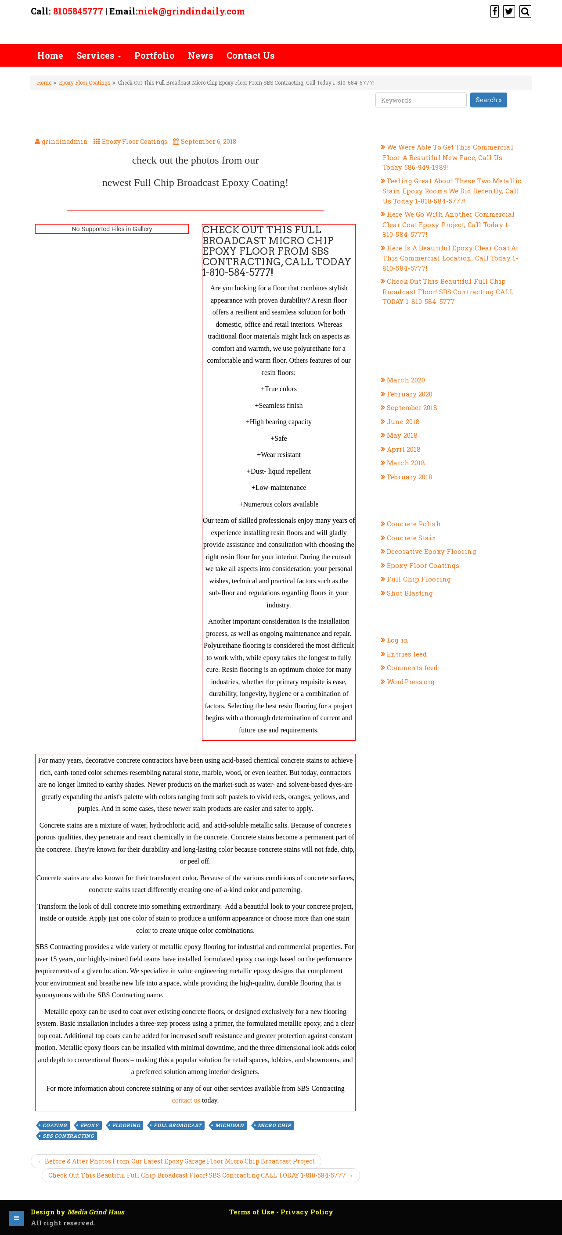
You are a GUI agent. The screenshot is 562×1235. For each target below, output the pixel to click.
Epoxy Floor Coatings (84, 82)
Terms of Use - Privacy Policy (281, 1211)
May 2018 (402, 435)
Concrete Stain (411, 537)
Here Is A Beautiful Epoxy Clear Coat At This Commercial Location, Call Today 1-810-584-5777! (450, 257)
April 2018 (404, 449)
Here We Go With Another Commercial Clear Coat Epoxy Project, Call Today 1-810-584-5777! (448, 224)
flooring (126, 1125)
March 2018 (406, 462)
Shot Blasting (410, 593)
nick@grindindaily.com (191, 11)
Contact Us (251, 55)
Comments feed (412, 667)
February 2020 (409, 393)
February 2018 (409, 476)
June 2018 (403, 421)
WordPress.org (411, 681)
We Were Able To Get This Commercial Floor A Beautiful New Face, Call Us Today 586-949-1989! (447, 157)
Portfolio (154, 55)
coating (55, 1125)
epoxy (89, 1125)
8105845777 (78, 11)
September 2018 (412, 407)
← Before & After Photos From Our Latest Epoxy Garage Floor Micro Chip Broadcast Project (176, 1161)
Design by (77, 1211)
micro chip (274, 1125)
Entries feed (407, 654)
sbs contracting (68, 1135)
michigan (229, 1125)
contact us (186, 1100)
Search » (488, 100)
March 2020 (406, 379)
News (200, 55)
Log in (397, 639)
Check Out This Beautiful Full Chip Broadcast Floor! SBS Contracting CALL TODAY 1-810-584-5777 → (200, 1175)
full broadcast (178, 1125)
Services (98, 55)
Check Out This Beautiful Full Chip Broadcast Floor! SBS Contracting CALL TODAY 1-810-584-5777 (447, 291)
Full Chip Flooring (419, 579)
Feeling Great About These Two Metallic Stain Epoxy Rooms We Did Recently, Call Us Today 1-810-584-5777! (451, 190)
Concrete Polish (414, 523)
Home (50, 55)
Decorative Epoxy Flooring (431, 551)
